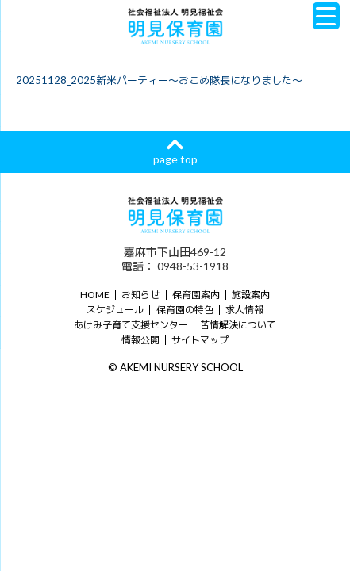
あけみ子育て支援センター (131, 325)
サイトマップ (200, 340)
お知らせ (140, 295)
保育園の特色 (184, 310)
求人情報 (244, 310)
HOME (95, 295)
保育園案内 (196, 295)
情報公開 (140, 340)
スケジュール (115, 310)
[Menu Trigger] (326, 15)
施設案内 (251, 295)
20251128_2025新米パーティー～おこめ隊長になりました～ (159, 80)
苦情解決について (238, 325)
